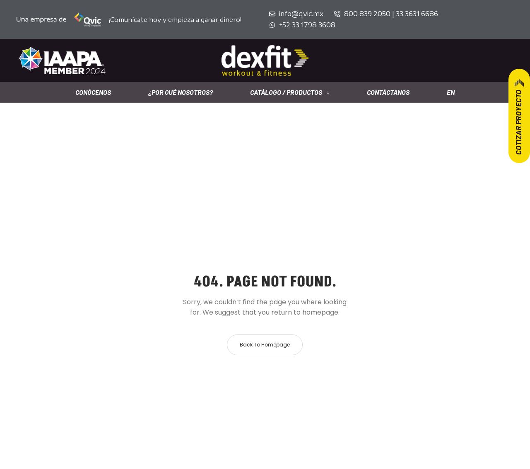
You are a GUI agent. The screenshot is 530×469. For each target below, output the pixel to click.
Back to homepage (265, 344)
